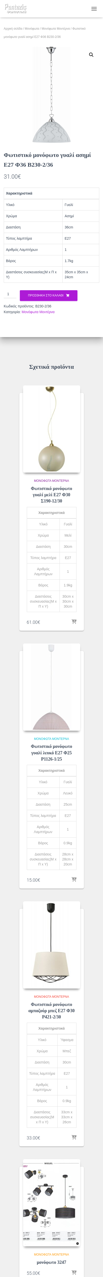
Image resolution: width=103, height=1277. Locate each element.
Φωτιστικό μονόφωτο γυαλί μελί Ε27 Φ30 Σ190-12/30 (51, 494)
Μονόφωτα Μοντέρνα (56, 28)
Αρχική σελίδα (13, 28)
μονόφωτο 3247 (51, 1262)
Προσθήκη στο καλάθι (46, 295)
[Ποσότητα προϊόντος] (10, 294)
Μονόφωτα (32, 28)
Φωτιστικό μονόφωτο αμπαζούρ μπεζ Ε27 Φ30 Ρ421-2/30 (51, 1010)
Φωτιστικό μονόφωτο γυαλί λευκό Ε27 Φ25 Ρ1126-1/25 (51, 752)
